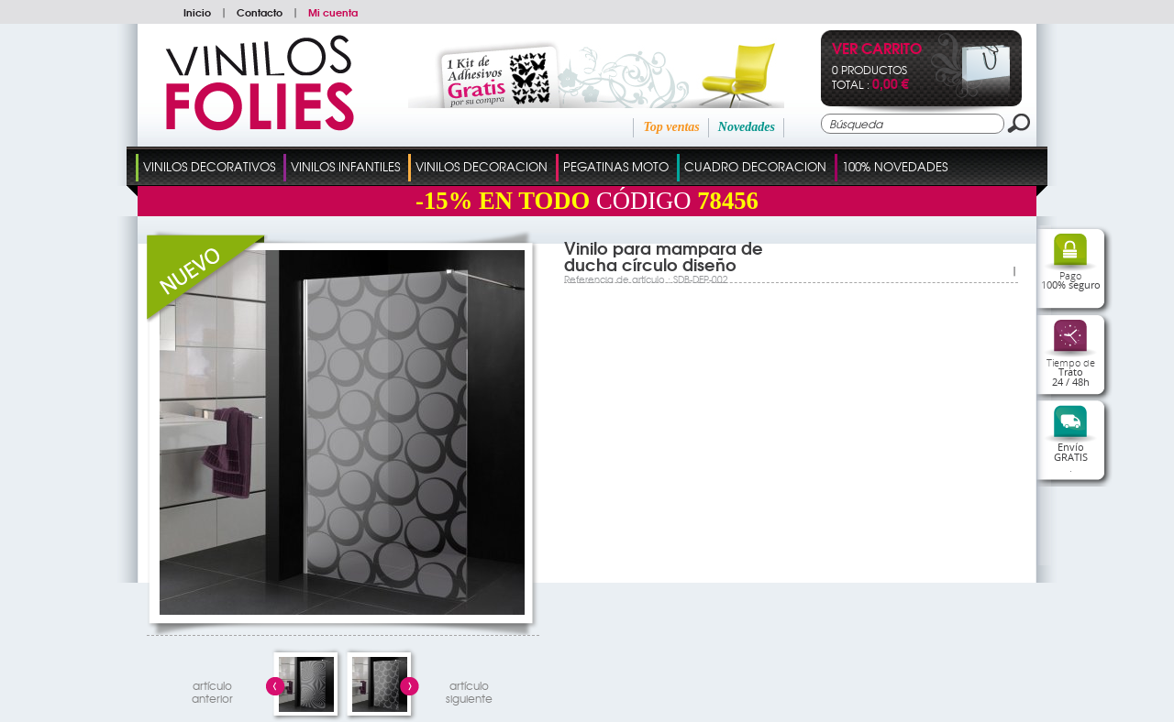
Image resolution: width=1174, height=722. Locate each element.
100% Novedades (894, 166)
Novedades (746, 127)
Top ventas (671, 127)
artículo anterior (212, 689)
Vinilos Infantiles (345, 166)
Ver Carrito (877, 50)
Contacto (259, 12)
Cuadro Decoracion (755, 166)
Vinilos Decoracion (481, 166)
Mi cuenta (333, 12)
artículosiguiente (469, 689)
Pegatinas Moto (616, 166)
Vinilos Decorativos (209, 166)
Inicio (197, 12)
